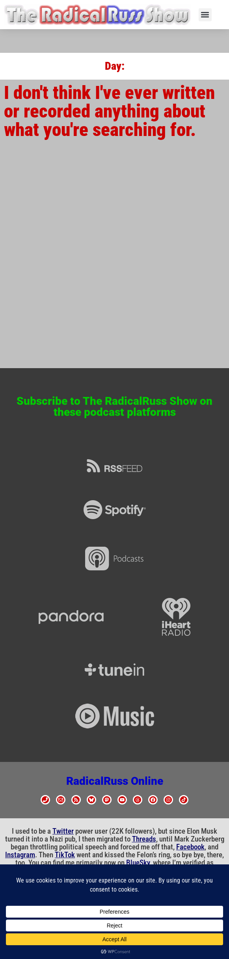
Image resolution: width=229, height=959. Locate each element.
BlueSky (138, 862)
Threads (144, 839)
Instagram (20, 855)
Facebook (190, 847)
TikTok (65, 855)
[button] (205, 14)
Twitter (63, 831)
